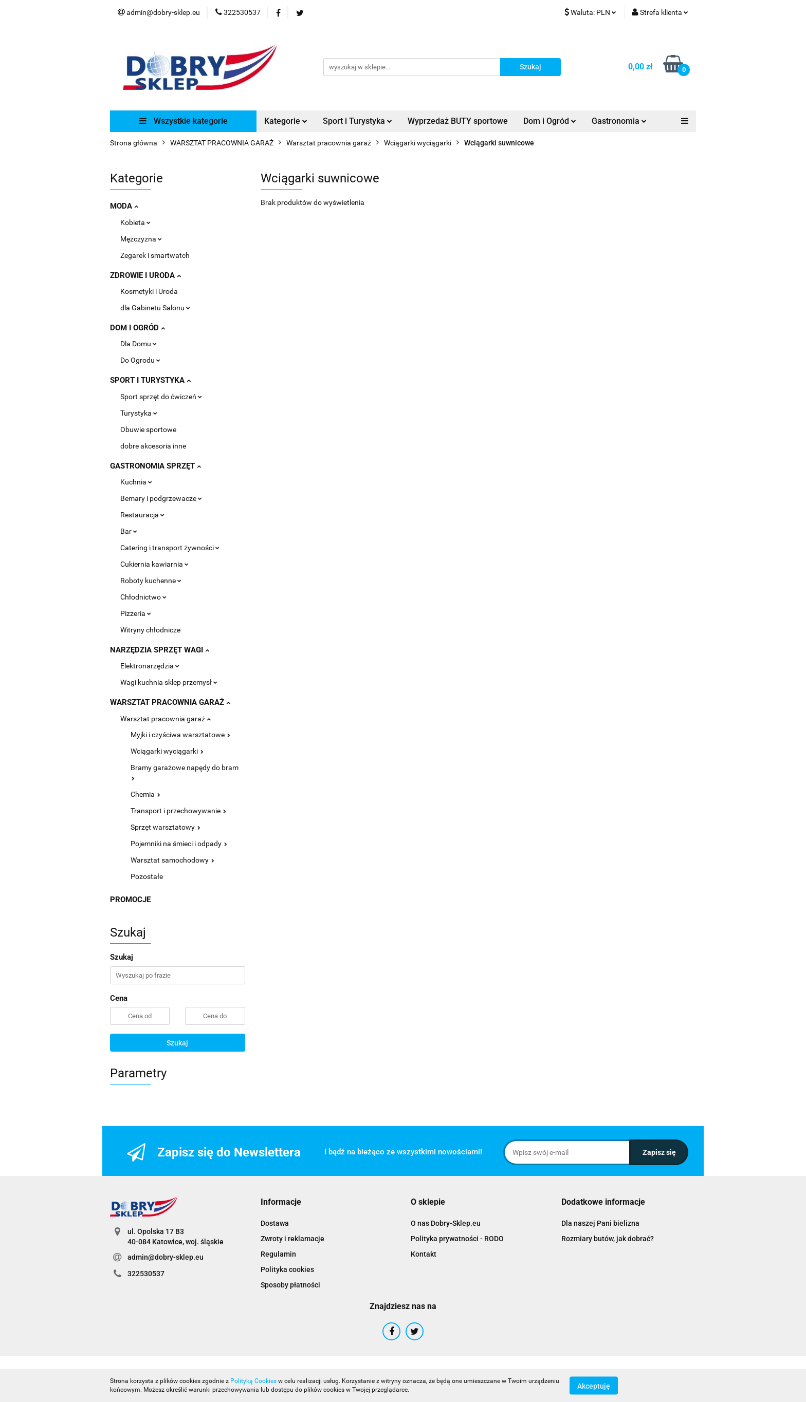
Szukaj (177, 1043)
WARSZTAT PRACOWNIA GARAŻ (170, 702)
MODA (124, 206)
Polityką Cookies (253, 1381)
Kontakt (423, 1254)
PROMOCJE (130, 899)
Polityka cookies (287, 1269)
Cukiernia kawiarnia (154, 564)
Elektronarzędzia (149, 666)
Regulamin (278, 1254)
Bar (128, 531)
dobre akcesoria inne (153, 446)
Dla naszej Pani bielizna (600, 1223)
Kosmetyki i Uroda (149, 291)
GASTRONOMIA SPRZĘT (155, 466)
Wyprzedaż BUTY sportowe (458, 121)
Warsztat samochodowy (172, 860)
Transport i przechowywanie (178, 811)
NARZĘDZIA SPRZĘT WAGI (159, 650)
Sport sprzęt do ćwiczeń (161, 396)
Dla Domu (138, 344)
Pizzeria (135, 613)
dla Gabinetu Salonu (155, 308)
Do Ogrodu (140, 360)
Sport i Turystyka (357, 121)
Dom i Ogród (549, 121)
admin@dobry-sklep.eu (165, 1257)
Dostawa (275, 1223)
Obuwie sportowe (148, 429)
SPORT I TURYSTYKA (150, 380)
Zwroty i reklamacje (292, 1239)
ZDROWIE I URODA (145, 275)
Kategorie (285, 121)
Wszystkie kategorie (183, 121)
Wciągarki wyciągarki (167, 751)
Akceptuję (593, 1385)
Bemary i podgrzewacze (161, 498)
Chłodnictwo (143, 597)
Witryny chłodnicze (150, 630)
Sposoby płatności (290, 1285)
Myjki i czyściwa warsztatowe (180, 735)
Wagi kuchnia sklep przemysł (168, 682)
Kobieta (135, 222)
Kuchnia (136, 482)
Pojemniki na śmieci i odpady (179, 843)
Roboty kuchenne (150, 580)
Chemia (145, 794)
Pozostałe (147, 876)
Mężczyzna (141, 239)
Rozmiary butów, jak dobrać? (607, 1239)
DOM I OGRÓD (137, 327)
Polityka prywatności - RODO (457, 1239)
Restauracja (142, 515)
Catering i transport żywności (169, 548)
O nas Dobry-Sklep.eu (446, 1223)
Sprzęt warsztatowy (165, 827)
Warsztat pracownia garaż (165, 719)
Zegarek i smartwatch (155, 255)
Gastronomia (619, 121)
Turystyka (138, 413)
